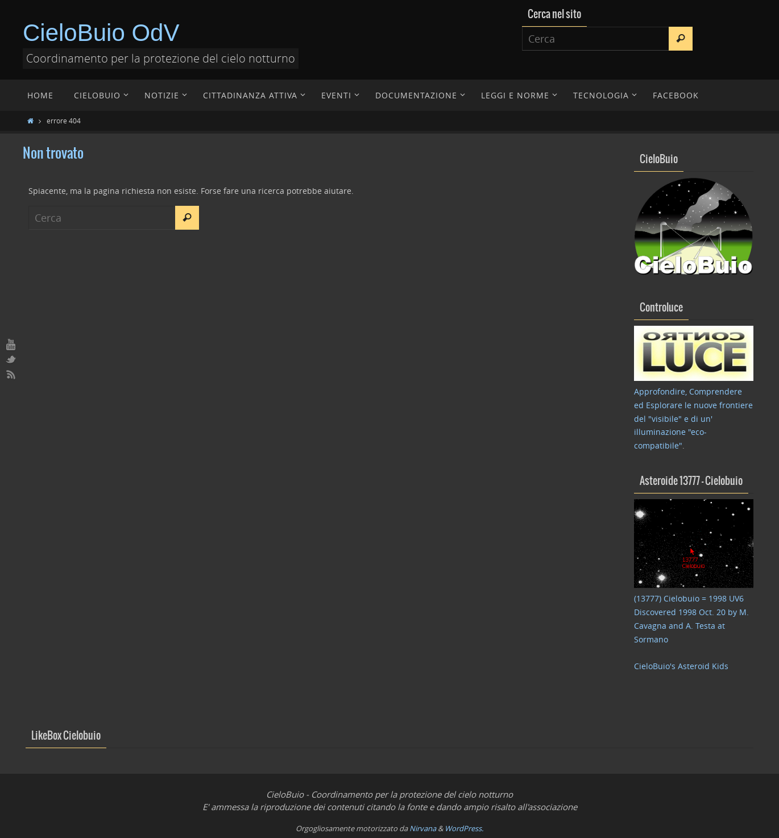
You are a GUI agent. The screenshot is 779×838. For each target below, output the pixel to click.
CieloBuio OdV (101, 32)
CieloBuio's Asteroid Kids (681, 666)
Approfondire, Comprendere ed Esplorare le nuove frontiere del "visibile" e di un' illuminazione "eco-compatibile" (693, 418)
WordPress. (464, 828)
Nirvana (422, 828)
